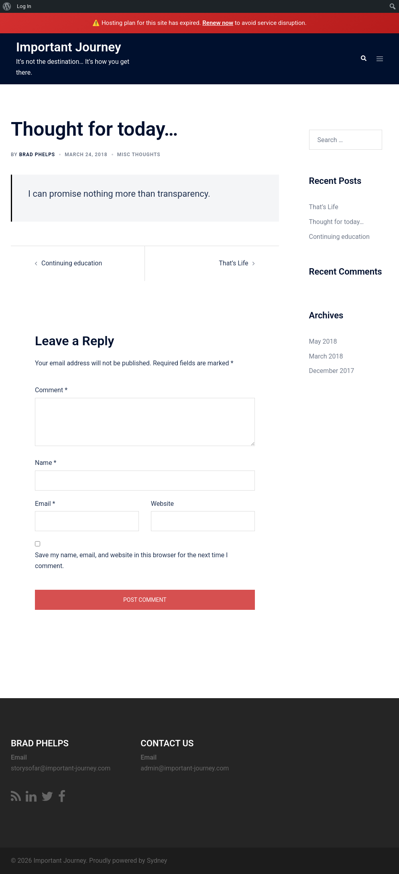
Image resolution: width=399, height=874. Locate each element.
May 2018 (323, 341)
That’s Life (233, 263)
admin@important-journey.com (184, 768)
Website (162, 503)
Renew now (217, 22)
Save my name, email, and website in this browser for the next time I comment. (131, 560)
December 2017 (331, 371)
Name (46, 462)
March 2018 (326, 356)
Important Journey (69, 47)
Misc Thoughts (139, 154)
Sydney (157, 860)
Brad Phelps (37, 154)
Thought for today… (336, 222)
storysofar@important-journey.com (60, 768)
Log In (24, 6)
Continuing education (71, 263)
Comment (51, 389)
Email (45, 503)
